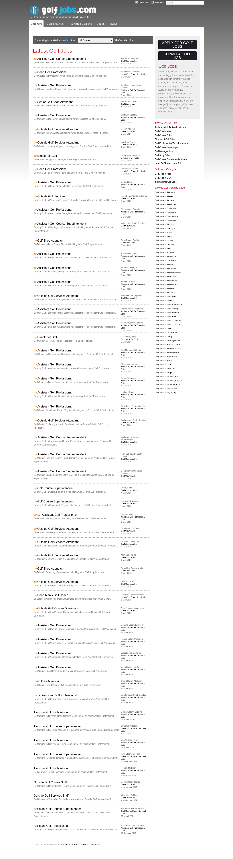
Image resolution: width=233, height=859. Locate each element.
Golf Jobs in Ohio (163, 328)
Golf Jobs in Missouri (165, 288)
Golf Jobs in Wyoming (165, 392)
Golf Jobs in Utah (163, 364)
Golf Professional (48, 681)
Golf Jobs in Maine (164, 264)
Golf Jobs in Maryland (165, 268)
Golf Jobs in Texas (164, 360)
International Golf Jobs (166, 182)
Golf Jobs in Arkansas (165, 204)
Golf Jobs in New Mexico (167, 312)
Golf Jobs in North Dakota (167, 324)
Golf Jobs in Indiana (164, 244)
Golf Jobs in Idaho (163, 236)
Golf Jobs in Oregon (164, 336)
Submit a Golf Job (81, 23)
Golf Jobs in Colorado (165, 212)
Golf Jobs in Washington (166, 376)
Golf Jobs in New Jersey (166, 308)
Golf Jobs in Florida (164, 224)
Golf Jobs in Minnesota (166, 280)
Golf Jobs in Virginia (164, 372)
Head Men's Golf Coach (52, 595)
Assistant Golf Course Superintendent (61, 58)
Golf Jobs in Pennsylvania (167, 340)
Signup (113, 23)
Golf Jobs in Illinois (164, 240)
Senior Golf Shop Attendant (55, 102)
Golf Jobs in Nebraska (165, 296)
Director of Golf (47, 155)
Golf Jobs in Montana (165, 292)
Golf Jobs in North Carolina (168, 320)
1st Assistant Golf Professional (57, 514)
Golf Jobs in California (165, 208)
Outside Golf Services (51, 196)
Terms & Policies (80, 844)
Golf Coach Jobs (163, 131)
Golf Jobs (36, 23)
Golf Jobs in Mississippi (166, 284)
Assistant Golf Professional (54, 85)
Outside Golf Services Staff (51, 795)
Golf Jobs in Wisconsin (166, 388)
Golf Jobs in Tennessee (166, 356)
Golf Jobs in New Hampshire (168, 304)
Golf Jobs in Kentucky (165, 256)
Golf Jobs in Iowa (163, 248)
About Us (65, 844)
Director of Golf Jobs (130, 158)
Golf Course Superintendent (55, 488)
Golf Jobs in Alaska (164, 196)
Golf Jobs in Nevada (164, 300)
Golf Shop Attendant (50, 240)
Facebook (159, 2)
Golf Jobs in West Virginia (167, 384)
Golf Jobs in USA (163, 178)
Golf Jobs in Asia (163, 174)
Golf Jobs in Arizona (164, 200)
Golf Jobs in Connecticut (166, 216)
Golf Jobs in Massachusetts (168, 272)
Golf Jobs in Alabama (165, 192)
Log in (101, 23)
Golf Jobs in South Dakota (167, 352)
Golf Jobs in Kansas (164, 252)
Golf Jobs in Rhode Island (167, 344)
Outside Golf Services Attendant (58, 129)
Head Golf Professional (52, 72)
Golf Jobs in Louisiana (165, 260)
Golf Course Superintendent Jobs (171, 159)
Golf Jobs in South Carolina (168, 348)
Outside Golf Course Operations (58, 608)
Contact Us (144, 2)
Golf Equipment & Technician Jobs (171, 143)
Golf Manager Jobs (164, 151)
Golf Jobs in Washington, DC (169, 380)
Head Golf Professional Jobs (133, 74)
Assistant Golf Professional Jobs (170, 127)
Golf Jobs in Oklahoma (166, 332)
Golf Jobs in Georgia (165, 228)
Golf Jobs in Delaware (165, 220)
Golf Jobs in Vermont (165, 368)
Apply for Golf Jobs (177, 44)
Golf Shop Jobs (128, 104)
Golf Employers (56, 23)
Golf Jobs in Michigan (165, 276)
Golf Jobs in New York (165, 316)
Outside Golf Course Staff (50, 782)
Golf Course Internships (166, 147)
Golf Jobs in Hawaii (164, 232)
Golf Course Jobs (129, 61)
